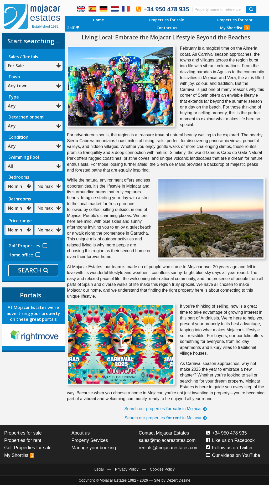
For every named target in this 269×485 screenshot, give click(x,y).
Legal (99, 469)
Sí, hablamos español (92, 9)
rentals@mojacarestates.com (169, 447)
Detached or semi (26, 117)
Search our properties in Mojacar (166, 409)
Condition (18, 137)
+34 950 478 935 (166, 9)
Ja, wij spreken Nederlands (115, 9)
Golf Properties (27, 245)
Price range (20, 221)
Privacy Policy (127, 469)
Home (98, 19)
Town (14, 77)
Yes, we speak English (81, 9)
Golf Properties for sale (27, 447)
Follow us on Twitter (229, 447)
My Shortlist (235, 27)
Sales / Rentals (23, 57)
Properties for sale (166, 19)
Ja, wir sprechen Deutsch (103, 9)
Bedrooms (18, 177)
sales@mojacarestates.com (167, 440)
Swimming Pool (23, 157)
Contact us (167, 27)
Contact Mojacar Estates (164, 433)
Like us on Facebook (230, 440)
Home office (24, 254)
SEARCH (33, 270)
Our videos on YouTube (233, 455)
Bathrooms (19, 199)
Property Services (89, 440)
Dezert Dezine (178, 480)
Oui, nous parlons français (126, 9)
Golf (73, 27)
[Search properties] (251, 9)
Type (13, 97)
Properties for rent (235, 19)
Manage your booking (93, 447)
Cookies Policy (162, 469)
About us (80, 433)
